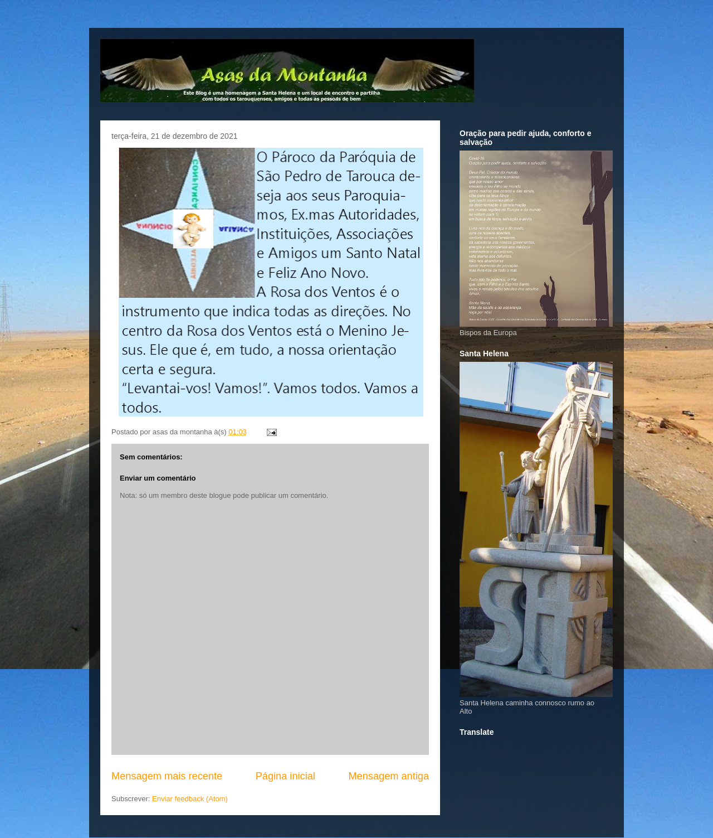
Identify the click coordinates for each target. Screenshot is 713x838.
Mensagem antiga (388, 776)
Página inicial (285, 776)
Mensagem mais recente (166, 776)
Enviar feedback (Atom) (190, 799)
